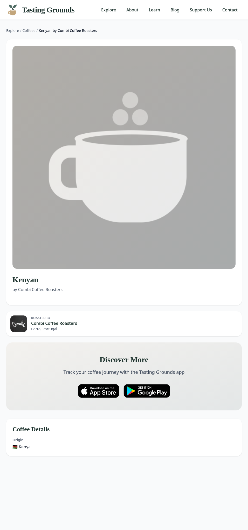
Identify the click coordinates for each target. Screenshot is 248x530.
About (132, 10)
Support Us (201, 10)
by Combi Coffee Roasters (37, 289)
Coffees (29, 30)
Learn (154, 10)
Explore (108, 10)
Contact (230, 10)
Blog (174, 10)
